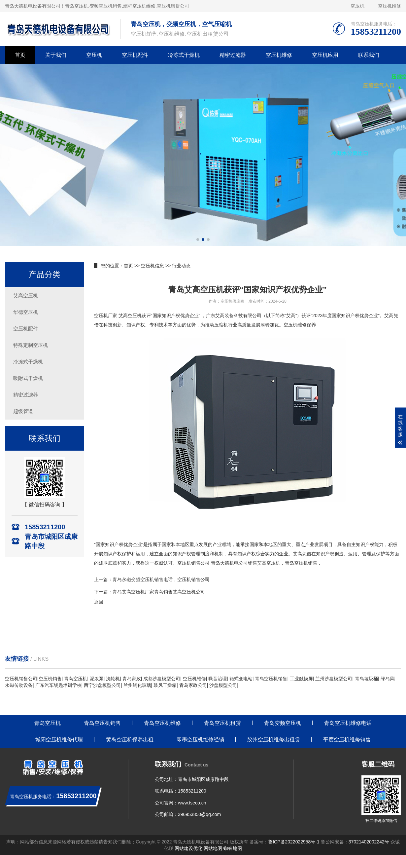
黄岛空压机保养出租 (129, 739)
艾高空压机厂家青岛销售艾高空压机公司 (163, 591)
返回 (98, 602)
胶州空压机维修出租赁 (273, 739)
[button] (197, 239)
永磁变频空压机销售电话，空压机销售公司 (166, 579)
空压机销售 (50, 678)
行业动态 (181, 265)
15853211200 (192, 791)
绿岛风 (387, 678)
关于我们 (55, 55)
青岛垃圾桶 (366, 678)
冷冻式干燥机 (184, 55)
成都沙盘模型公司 (161, 678)
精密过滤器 (233, 55)
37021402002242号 (369, 841)
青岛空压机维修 (162, 723)
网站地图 (213, 848)
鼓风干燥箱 (165, 685)
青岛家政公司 (193, 685)
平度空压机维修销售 (347, 739)
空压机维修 (389, 6)
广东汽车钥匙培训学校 (58, 685)
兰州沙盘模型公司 (333, 678)
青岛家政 (131, 678)
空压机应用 (325, 55)
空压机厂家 (105, 315)
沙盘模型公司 (223, 685)
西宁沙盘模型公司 (102, 685)
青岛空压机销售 (271, 678)
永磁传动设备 (19, 685)
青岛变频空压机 (282, 723)
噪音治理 (217, 678)
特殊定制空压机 (30, 345)
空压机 (357, 6)
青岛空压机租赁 (222, 723)
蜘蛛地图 (232, 848)
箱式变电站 (241, 678)
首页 (20, 55)
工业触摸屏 (301, 678)
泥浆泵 (97, 678)
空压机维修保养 (300, 324)
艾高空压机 (25, 295)
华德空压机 (25, 312)
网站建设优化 (188, 848)
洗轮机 (113, 678)
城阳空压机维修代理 (59, 739)
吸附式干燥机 (28, 378)
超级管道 (23, 411)
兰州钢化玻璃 (137, 685)
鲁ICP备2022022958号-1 (294, 841)
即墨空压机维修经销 (200, 739)
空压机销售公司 (193, 563)
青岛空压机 (76, 6)
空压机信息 (152, 265)
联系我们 (368, 55)
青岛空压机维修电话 (348, 723)
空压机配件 (135, 55)
